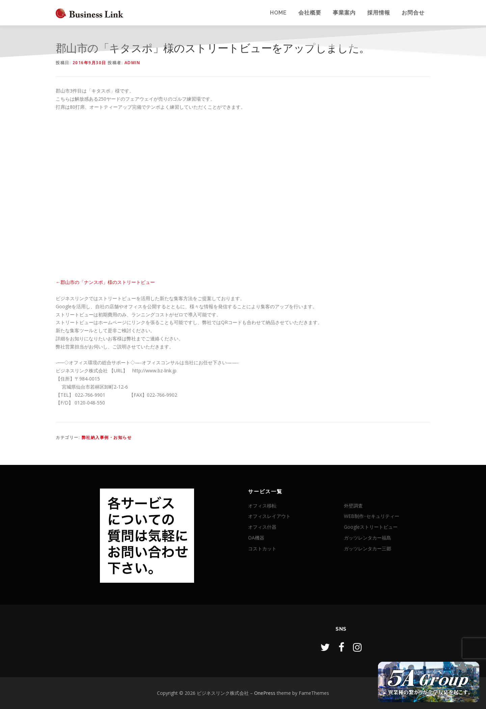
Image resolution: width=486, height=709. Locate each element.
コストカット (262, 548)
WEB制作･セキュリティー (371, 516)
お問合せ (413, 12)
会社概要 (309, 12)
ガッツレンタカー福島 (367, 537)
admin (132, 62)
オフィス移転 (262, 505)
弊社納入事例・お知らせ (107, 437)
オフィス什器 (262, 527)
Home (278, 12)
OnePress (264, 693)
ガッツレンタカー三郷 (367, 548)
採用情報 (378, 12)
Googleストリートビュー (371, 527)
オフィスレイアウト (269, 516)
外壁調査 (353, 505)
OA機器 (256, 537)
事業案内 (344, 12)
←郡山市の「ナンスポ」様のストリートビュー (105, 282)
